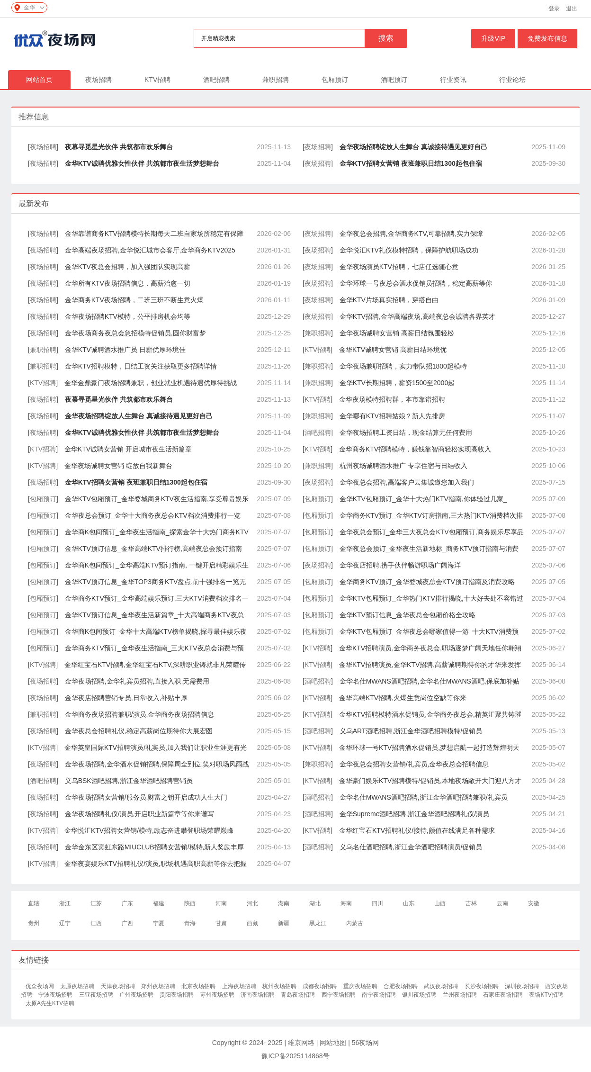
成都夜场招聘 (320, 986)
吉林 (471, 903)
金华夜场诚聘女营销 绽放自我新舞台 (118, 465)
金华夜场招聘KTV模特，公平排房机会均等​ (127, 316)
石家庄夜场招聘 (503, 994)
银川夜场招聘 (420, 994)
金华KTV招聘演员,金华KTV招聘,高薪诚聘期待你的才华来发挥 (430, 664)
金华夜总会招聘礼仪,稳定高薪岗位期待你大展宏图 (139, 731)
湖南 (283, 903)
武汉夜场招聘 (441, 986)
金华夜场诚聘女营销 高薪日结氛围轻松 (397, 333)
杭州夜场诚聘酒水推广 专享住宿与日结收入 (403, 465)
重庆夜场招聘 (361, 986)
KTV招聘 (157, 79)
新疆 (283, 923)
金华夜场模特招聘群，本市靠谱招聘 (392, 399)
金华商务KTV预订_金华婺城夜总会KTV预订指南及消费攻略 (427, 582)
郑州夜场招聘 (159, 986)
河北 (252, 903)
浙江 (65, 903)
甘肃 (221, 923)
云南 (502, 903)
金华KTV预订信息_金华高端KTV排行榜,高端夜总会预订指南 (153, 548)
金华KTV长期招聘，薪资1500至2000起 (397, 383)
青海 (190, 923)
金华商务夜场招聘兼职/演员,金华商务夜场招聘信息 (140, 714)
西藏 (252, 923)
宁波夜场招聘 (56, 994)
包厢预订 (335, 79)
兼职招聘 (275, 79)
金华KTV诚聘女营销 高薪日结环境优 (393, 349)
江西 (96, 923)
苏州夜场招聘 (218, 994)
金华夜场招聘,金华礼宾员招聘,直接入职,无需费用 (137, 681)
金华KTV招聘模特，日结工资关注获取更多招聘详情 (141, 366)
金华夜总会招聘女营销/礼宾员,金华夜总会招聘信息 (414, 764)
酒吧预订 (394, 79)
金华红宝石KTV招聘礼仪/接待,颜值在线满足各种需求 (417, 830)
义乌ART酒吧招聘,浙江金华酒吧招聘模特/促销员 (411, 731)
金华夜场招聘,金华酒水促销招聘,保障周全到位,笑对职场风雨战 (157, 764)
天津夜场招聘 (118, 986)
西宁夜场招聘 (339, 994)
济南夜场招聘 (258, 994)
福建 (158, 903)
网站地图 (333, 1042)
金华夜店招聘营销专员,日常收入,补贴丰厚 (126, 698)
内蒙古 (354, 923)
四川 (377, 903)
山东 (408, 903)
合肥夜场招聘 (401, 986)
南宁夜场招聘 (379, 994)
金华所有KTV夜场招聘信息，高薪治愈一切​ (127, 283)
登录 (554, 8)
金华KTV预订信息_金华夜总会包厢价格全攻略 (407, 615)
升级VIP (493, 38)
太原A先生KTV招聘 (50, 1003)
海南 (346, 903)
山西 (440, 903)
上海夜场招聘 (240, 986)
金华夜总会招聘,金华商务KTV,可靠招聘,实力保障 (412, 233)
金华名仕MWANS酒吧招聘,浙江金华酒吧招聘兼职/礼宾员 (424, 797)
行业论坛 (512, 79)
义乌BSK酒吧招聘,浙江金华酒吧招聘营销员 (129, 780)
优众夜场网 (40, 986)
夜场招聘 (98, 79)
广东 (127, 903)
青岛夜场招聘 (298, 994)
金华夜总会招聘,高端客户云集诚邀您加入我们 (407, 482)
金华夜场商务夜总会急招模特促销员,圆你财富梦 (135, 333)
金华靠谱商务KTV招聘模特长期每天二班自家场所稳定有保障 (154, 233)
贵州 (33, 923)
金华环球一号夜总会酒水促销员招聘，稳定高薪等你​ (416, 283)
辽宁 (65, 923)
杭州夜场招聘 (280, 986)
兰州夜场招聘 (460, 994)
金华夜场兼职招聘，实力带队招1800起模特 (403, 366)
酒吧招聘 (216, 79)
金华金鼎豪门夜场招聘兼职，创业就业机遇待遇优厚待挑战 (150, 383)
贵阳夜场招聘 (177, 994)
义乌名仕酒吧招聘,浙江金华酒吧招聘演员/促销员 (411, 847)
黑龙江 (317, 923)
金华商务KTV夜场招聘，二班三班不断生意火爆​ (134, 300)
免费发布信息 (547, 38)
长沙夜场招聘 (482, 986)
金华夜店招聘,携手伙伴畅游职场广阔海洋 (400, 565)
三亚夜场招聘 (97, 994)
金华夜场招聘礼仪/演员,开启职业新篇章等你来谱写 (140, 814)
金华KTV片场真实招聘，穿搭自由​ (389, 300)
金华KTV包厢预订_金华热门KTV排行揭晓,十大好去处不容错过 (431, 598)
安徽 (533, 903)
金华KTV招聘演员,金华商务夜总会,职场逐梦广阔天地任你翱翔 (430, 648)
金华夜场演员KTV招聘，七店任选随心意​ (399, 266)
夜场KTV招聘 (546, 994)
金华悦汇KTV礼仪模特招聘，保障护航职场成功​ (409, 250)
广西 (127, 923)
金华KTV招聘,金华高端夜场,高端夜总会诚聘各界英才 (417, 316)
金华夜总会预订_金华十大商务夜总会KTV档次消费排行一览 (153, 515)
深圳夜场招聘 (522, 986)
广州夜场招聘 (137, 994)
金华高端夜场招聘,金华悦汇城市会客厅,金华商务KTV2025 (150, 250)
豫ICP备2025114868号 (295, 1056)
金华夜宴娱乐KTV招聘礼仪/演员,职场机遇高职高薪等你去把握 (155, 863)
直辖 (33, 903)
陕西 (190, 903)
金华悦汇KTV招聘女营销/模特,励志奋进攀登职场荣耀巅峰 (148, 830)
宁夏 (158, 923)
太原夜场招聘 (78, 986)
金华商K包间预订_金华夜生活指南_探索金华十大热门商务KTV (157, 532)
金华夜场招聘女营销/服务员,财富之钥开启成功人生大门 (146, 797)
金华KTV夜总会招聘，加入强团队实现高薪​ (127, 266)
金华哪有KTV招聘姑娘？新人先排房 (392, 416)
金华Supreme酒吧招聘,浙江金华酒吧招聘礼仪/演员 (415, 814)
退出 (571, 8)
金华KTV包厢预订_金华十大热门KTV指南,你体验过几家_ (423, 499)
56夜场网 (365, 1042)
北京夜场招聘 (199, 986)
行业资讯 (453, 79)
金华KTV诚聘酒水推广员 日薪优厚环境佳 (125, 349)
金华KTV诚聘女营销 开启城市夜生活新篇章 (128, 449)
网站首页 (39, 79)
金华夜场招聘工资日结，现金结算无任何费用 (406, 432)
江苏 (96, 903)
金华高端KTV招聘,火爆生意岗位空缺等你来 (402, 698)
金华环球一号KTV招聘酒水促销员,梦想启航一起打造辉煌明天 (429, 747)
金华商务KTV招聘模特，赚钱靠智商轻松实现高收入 (415, 449)
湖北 (315, 903)
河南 (221, 903)
